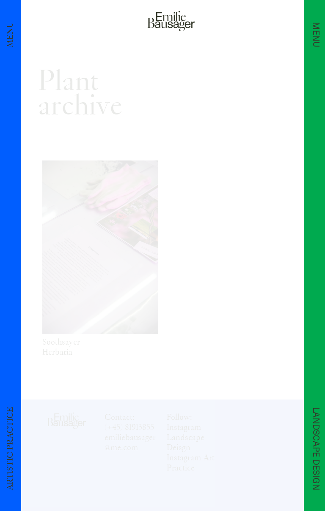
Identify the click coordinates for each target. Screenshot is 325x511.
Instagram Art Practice (191, 463)
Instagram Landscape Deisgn (185, 437)
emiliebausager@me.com (130, 442)
